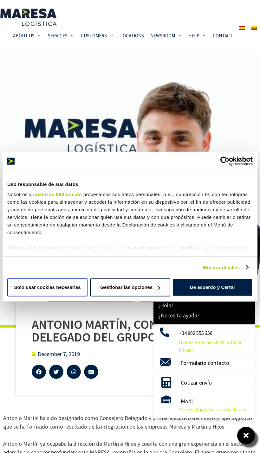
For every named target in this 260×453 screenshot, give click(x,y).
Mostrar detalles (221, 267)
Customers (99, 35)
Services (63, 35)
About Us (29, 35)
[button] (39, 372)
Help (199, 35)
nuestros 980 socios (57, 194)
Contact (223, 36)
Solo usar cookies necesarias (47, 287)
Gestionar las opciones (130, 287)
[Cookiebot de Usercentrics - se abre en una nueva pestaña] (225, 161)
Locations (132, 36)
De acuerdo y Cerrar (212, 287)
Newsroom (167, 35)
